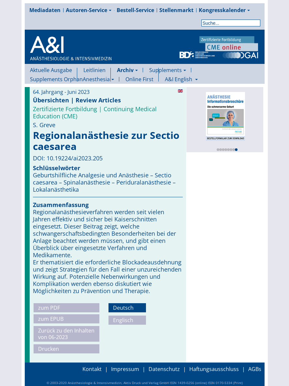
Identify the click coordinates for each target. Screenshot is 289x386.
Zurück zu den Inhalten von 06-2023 (66, 333)
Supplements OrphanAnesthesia (72, 79)
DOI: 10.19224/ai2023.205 (68, 158)
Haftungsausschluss (214, 369)
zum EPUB (51, 319)
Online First (139, 79)
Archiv (127, 70)
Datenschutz (164, 369)
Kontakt (92, 369)
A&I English (181, 79)
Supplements (167, 70)
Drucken (48, 349)
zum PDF (49, 307)
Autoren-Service (88, 10)
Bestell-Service (135, 10)
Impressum (125, 369)
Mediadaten (45, 10)
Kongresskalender (224, 10)
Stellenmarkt (176, 10)
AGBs (254, 369)
